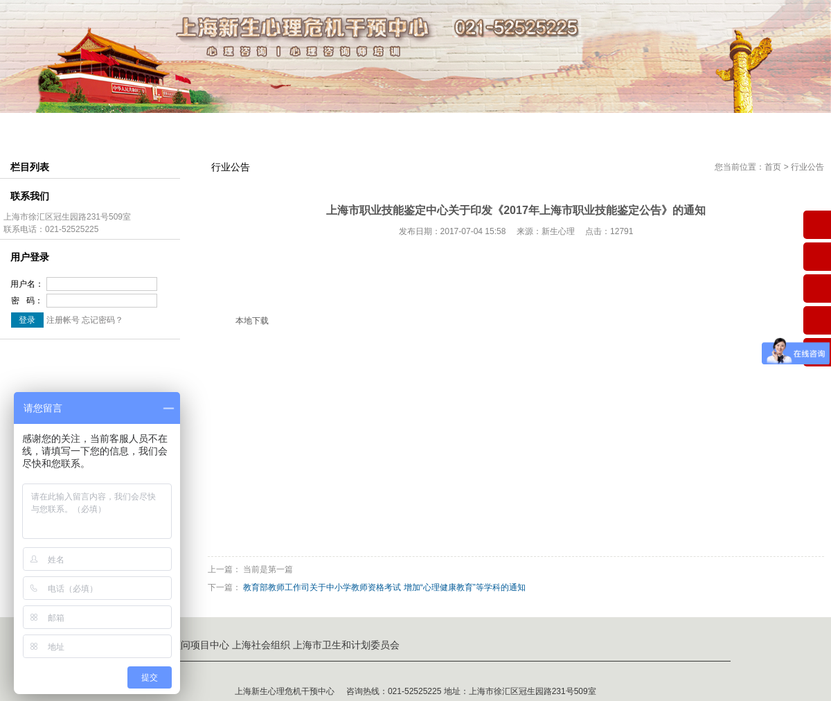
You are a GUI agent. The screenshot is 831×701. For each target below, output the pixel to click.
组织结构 (189, 128)
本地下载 (252, 321)
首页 (773, 167)
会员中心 (491, 128)
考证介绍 (415, 128)
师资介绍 (264, 128)
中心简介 (113, 128)
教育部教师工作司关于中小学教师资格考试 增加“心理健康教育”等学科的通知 (384, 587)
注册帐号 (63, 320)
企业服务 (642, 128)
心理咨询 (566, 128)
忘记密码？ (102, 320)
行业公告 (807, 167)
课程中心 (340, 128)
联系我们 (717, 128)
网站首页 (38, 128)
